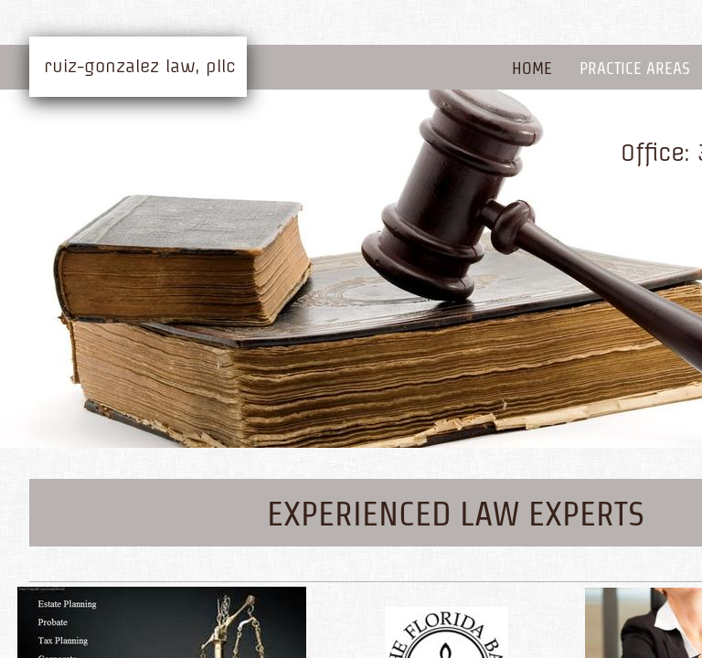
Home (532, 68)
